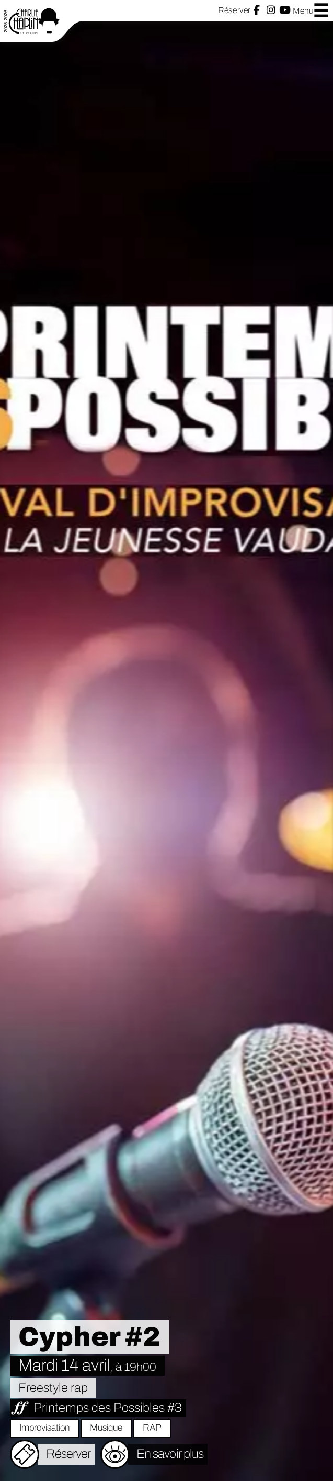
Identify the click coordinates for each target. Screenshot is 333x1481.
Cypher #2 (89, 1337)
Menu (311, 10)
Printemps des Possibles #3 (107, 1407)
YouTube (285, 10)
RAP (152, 1428)
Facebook (257, 10)
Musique (106, 1428)
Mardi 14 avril (87, 1365)
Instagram (271, 10)
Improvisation (44, 1428)
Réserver (234, 10)
